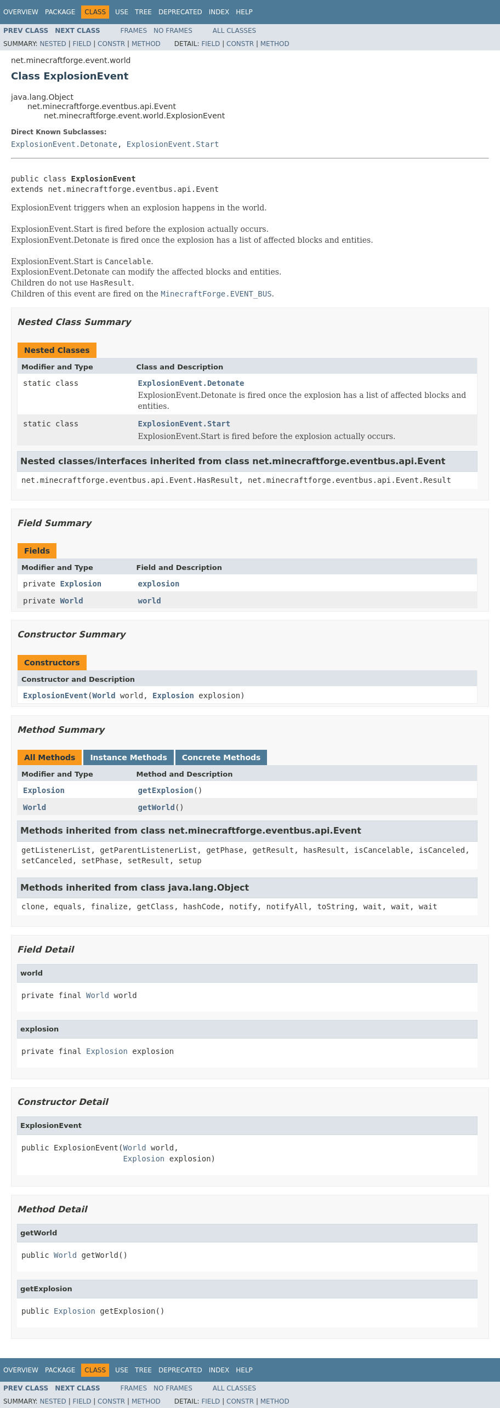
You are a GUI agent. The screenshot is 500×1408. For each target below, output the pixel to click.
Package (60, 12)
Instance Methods (128, 757)
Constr (111, 44)
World (71, 600)
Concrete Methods (221, 757)
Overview (20, 12)
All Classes (234, 31)
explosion (159, 583)
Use (121, 12)
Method (146, 44)
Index (219, 12)
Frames (134, 31)
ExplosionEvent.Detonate (64, 144)
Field (81, 44)
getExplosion (166, 790)
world (149, 600)
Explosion (80, 583)
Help (244, 12)
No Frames (173, 31)
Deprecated (180, 12)
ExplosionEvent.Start (173, 144)
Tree (143, 12)
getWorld (156, 807)
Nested (52, 44)
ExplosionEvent (55, 695)
